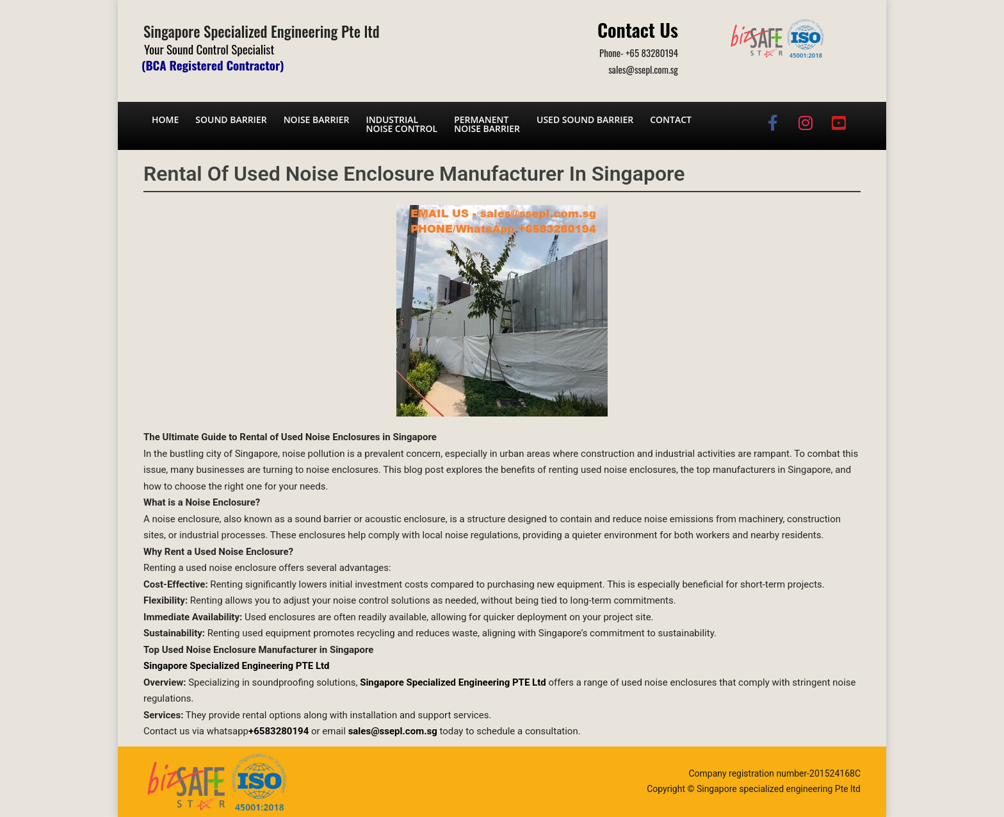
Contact (671, 119)
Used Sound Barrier (585, 119)
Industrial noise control (401, 124)
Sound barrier (230, 119)
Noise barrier (317, 119)
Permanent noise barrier (487, 124)
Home (165, 119)
